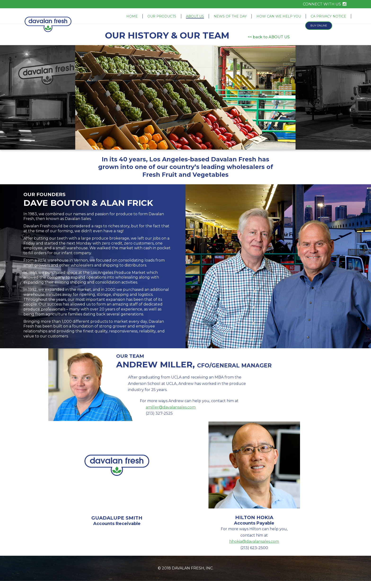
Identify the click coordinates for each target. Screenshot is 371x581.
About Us (195, 16)
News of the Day (230, 16)
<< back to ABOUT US (269, 37)
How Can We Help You (278, 16)
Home (132, 16)
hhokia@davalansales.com (254, 541)
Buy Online (318, 25)
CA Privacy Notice (328, 16)
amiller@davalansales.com (171, 407)
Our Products (161, 16)
